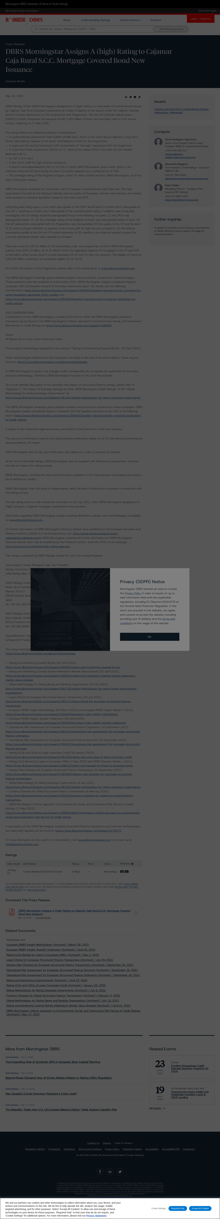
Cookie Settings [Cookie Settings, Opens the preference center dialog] (158, 1208)
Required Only (177, 1208)
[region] (110, 1208)
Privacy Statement (96, 1215)
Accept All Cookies (200, 1208)
